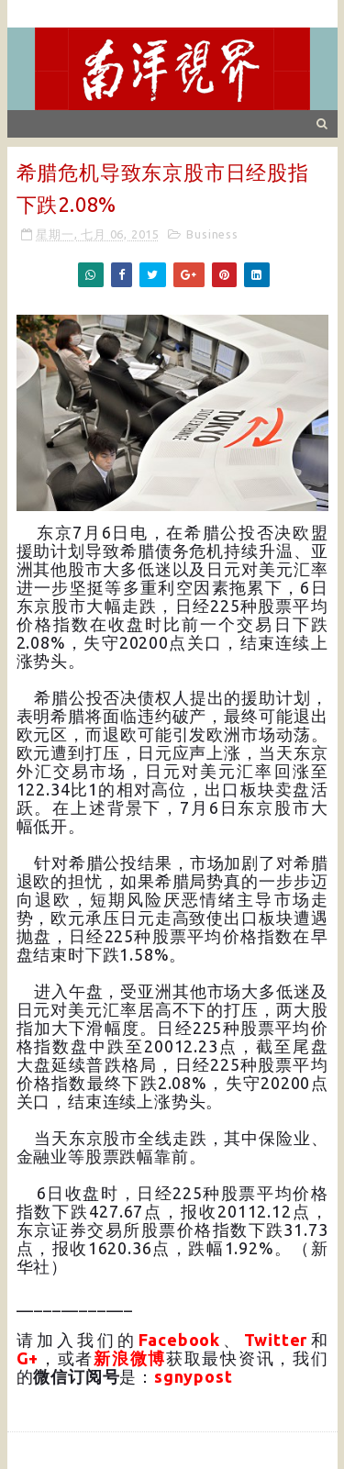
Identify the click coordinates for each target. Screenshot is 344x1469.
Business (212, 234)
